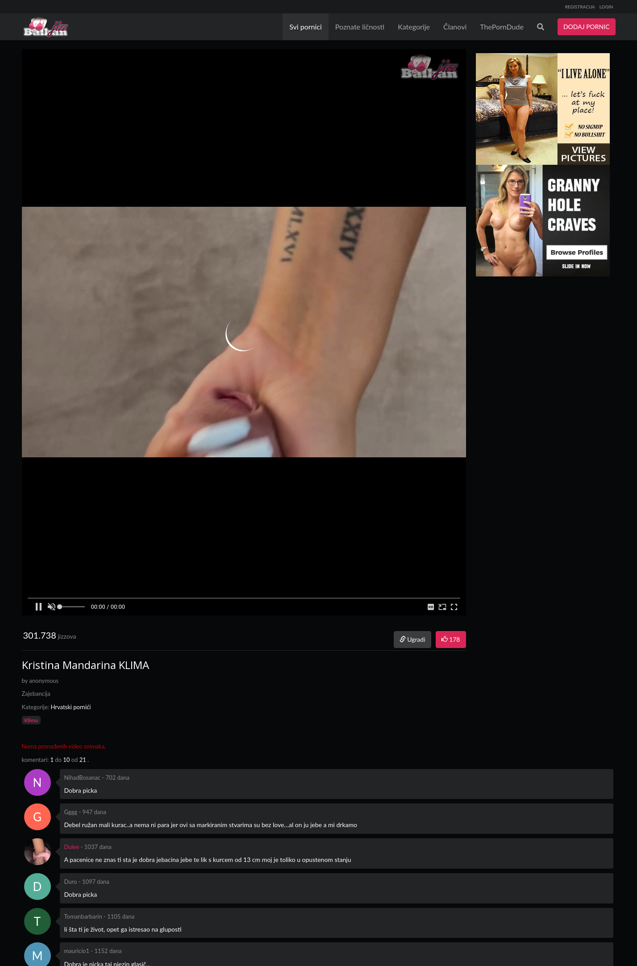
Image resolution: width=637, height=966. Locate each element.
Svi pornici (305, 26)
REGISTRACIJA (580, 6)
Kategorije (414, 26)
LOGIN (606, 6)
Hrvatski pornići (70, 707)
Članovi (454, 26)
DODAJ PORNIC (586, 26)
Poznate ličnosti (359, 26)
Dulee (71, 846)
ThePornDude (502, 26)
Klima (31, 720)
